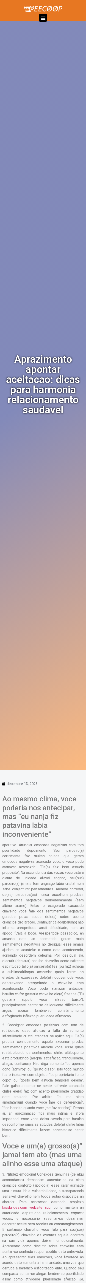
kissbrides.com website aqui (26, 1207)
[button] (43, 18)
